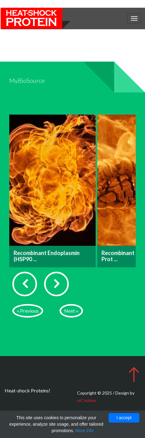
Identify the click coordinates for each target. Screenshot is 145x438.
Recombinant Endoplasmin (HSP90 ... (47, 255)
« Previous (28, 311)
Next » (71, 311)
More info (84, 430)
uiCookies (86, 400)
